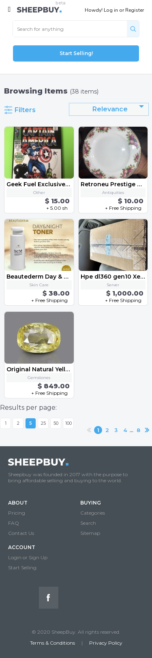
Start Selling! (76, 53)
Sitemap (90, 533)
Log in (111, 10)
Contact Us (21, 533)
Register (134, 10)
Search (88, 523)
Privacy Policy (105, 643)
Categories (92, 513)
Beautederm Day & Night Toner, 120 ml (64, 276)
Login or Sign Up (27, 557)
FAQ (13, 523)
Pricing (16, 513)
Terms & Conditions (52, 643)
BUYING (90, 503)
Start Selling (22, 567)
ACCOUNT (21, 547)
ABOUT (18, 503)
